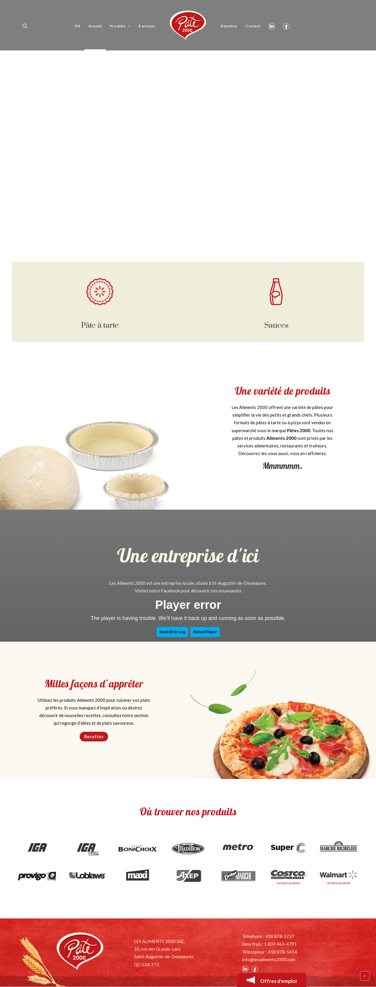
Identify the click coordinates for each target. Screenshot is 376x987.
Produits (120, 26)
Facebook (286, 25)
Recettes (229, 26)
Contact (253, 26)
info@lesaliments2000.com (268, 959)
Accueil (95, 26)
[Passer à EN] (77, 25)
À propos (146, 26)
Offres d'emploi (272, 980)
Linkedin (271, 25)
